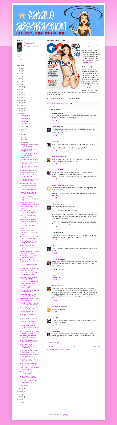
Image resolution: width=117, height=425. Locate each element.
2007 (20, 389)
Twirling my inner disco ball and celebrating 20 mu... (29, 145)
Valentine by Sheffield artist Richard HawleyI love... (28, 273)
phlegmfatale (56, 126)
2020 (20, 81)
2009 (20, 111)
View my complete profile (31, 46)
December (24, 116)
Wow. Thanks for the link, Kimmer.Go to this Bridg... (29, 377)
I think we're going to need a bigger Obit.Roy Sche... (28, 295)
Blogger (66, 415)
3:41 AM (54, 120)
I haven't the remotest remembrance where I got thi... (29, 232)
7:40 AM (54, 198)
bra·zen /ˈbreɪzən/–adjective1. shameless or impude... (29, 224)
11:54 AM (54, 279)
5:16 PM (54, 312)
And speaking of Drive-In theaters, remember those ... (29, 203)
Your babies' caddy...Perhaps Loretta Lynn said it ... (29, 175)
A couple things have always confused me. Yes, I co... (28, 184)
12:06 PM (54, 300)
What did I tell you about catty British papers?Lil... (29, 381)
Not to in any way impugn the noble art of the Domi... (29, 265)
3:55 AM (54, 135)
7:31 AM (54, 179)
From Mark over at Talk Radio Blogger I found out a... (29, 241)
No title (22, 228)
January (23, 385)
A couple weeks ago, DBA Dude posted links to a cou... (30, 252)
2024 (20, 71)
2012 (20, 103)
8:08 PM (54, 338)
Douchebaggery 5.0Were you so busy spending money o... (29, 322)
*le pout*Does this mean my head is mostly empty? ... (28, 192)
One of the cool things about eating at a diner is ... (28, 216)
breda (53, 141)
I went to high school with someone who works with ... (29, 220)
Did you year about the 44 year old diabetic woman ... (29, 180)
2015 (20, 95)
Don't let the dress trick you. (28, 318)
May (22, 134)
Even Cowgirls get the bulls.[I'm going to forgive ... (29, 286)
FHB (53, 318)
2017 (20, 89)
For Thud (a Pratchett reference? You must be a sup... (29, 198)
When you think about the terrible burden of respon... (29, 315)
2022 (20, 76)
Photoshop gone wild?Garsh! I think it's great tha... (29, 167)
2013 (20, 100)
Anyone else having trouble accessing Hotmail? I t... (28, 171)
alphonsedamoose (58, 307)
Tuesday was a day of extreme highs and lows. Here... (29, 282)
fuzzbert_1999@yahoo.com (60, 185)
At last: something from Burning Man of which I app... (29, 332)
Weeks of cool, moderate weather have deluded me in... (29, 247)
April (22, 137)
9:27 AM (54, 226)
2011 (20, 105)
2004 (20, 397)
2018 (20, 87)
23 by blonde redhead (26, 311)
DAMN (54, 331)
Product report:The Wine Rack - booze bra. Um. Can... (30, 260)
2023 (20, 73)
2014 (20, 97)
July (22, 129)
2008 (20, 113)
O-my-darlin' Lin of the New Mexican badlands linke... (28, 308)
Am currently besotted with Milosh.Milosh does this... (28, 336)
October (23, 121)
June (22, 132)
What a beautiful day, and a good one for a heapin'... (28, 364)
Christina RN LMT (57, 170)
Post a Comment (54, 342)
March (23, 140)
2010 (20, 108)
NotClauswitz (56, 286)
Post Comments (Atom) (62, 349)
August (23, 126)
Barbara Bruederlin (58, 157)
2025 (20, 68)
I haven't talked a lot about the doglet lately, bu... (29, 162)
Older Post (96, 346)
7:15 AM (54, 164)
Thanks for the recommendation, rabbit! (28, 158)
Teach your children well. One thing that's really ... (29, 150)
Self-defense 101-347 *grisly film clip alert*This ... (28, 256)
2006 (20, 391)
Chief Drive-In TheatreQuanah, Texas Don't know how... (29, 211)
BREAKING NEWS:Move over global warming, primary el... (29, 341)
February (23, 142)
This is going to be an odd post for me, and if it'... (29, 154)
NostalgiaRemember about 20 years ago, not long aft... (29, 237)
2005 (20, 394)
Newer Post (50, 346)
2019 (20, 84)
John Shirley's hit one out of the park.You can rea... (29, 368)
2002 (20, 402)
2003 (20, 399)
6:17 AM (54, 150)
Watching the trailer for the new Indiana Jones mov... (29, 269)
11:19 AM (54, 253)
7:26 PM (54, 325)
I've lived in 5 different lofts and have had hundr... (29, 290)
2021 (20, 79)
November (24, 118)
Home (74, 346)
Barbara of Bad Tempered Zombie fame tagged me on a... (29, 327)
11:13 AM (54, 240)
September (24, 124)
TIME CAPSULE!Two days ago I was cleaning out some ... (29, 303)
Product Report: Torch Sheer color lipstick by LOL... (29, 351)
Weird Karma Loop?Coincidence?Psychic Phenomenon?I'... (27, 346)
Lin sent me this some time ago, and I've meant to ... (30, 359)
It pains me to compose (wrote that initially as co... (29, 299)
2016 (20, 92)
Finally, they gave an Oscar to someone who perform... (29, 188)
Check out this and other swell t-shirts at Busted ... (29, 372)
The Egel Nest (56, 259)
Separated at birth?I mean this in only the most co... (29, 355)
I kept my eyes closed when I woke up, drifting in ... (29, 278)
